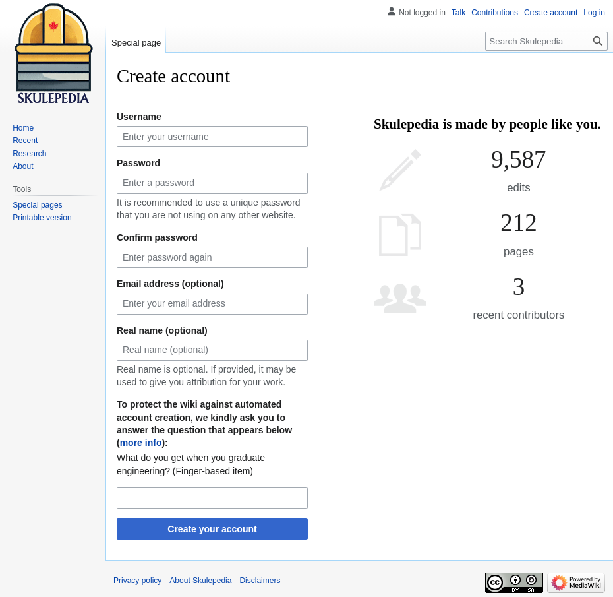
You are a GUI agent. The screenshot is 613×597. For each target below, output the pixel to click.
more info (141, 442)
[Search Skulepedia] (546, 41)
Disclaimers (259, 580)
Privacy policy (137, 580)
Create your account (211, 529)
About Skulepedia (200, 580)
